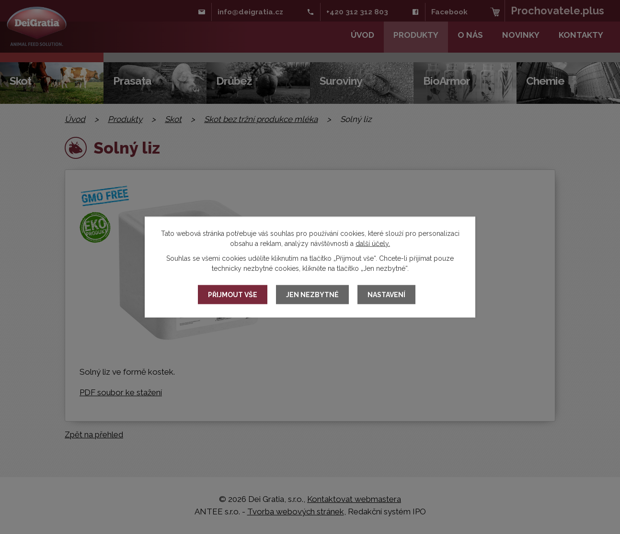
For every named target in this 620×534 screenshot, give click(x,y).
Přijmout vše (232, 295)
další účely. (373, 243)
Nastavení (386, 295)
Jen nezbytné (312, 295)
